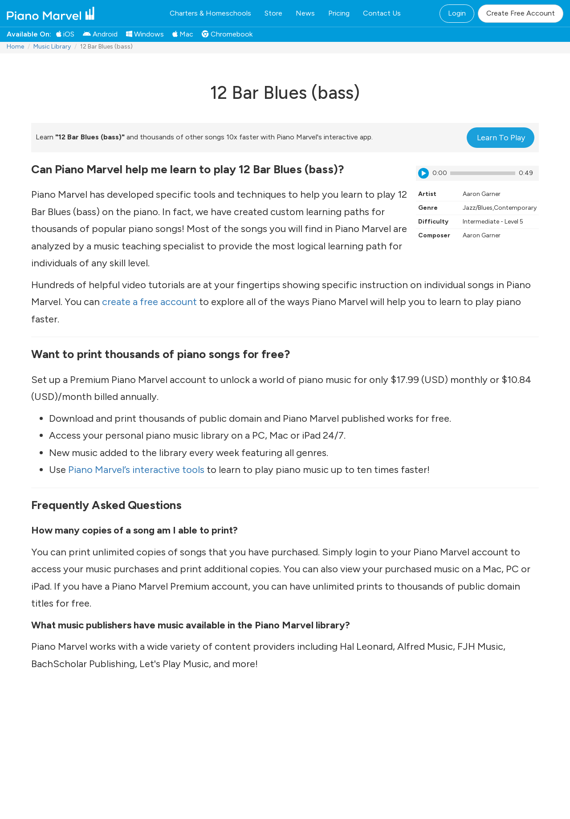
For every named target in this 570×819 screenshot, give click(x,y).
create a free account (149, 302)
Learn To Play (501, 138)
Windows (145, 34)
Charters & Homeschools (210, 13)
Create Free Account (520, 13)
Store (273, 13)
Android (100, 34)
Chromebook (227, 34)
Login (457, 13)
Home (15, 46)
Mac (182, 34)
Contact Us (382, 13)
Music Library (52, 46)
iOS (65, 34)
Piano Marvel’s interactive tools (136, 470)
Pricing (339, 13)
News (305, 13)
